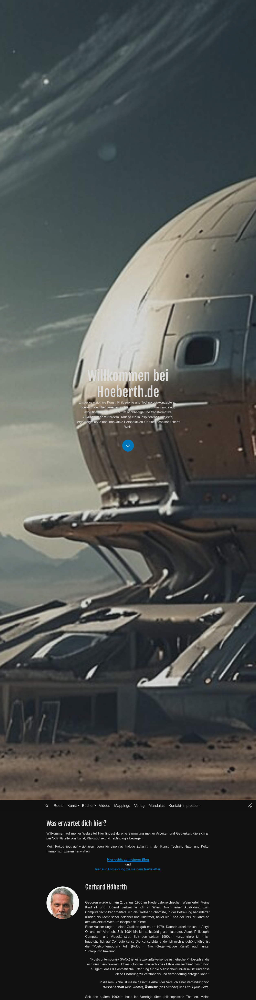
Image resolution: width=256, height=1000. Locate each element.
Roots (58, 806)
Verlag (139, 806)
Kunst (72, 806)
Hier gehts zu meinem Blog (128, 859)
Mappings (122, 806)
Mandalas (156, 806)
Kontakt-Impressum (184, 806)
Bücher (88, 806)
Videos (104, 806)
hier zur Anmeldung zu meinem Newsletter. (128, 869)
